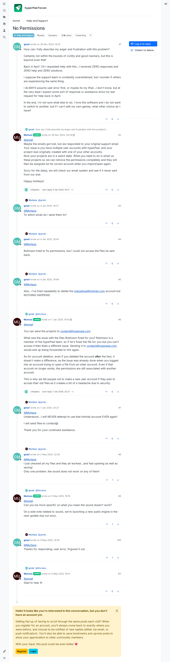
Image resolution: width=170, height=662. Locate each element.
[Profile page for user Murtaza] (17, 137)
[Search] (4, 37)
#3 (119, 205)
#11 (119, 573)
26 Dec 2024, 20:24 (61, 135)
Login (33, 651)
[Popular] (4, 24)
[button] (4, 651)
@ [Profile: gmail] (28, 140)
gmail (27, 44)
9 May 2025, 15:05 (49, 540)
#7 (120, 407)
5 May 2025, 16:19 (60, 496)
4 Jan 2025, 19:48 (49, 279)
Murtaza (28, 135)
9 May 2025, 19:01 (60, 573)
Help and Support (24, 35)
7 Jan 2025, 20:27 (49, 407)
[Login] (166, 4)
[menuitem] (166, 4)
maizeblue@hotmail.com (89, 291)
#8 (119, 454)
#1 (120, 44)
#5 (119, 279)
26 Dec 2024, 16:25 (50, 44)
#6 (119, 319)
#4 (119, 239)
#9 (119, 496)
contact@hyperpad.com (75, 331)
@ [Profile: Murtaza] (30, 210)
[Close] (117, 610)
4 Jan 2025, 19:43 (49, 239)
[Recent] (4, 10)
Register (21, 651)
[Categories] (4, 4)
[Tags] (4, 17)
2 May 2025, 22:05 (50, 454)
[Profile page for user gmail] (17, 47)
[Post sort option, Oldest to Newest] (143, 50)
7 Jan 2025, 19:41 (60, 319)
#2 (119, 135)
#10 (119, 540)
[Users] (4, 30)
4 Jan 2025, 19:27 (49, 205)
